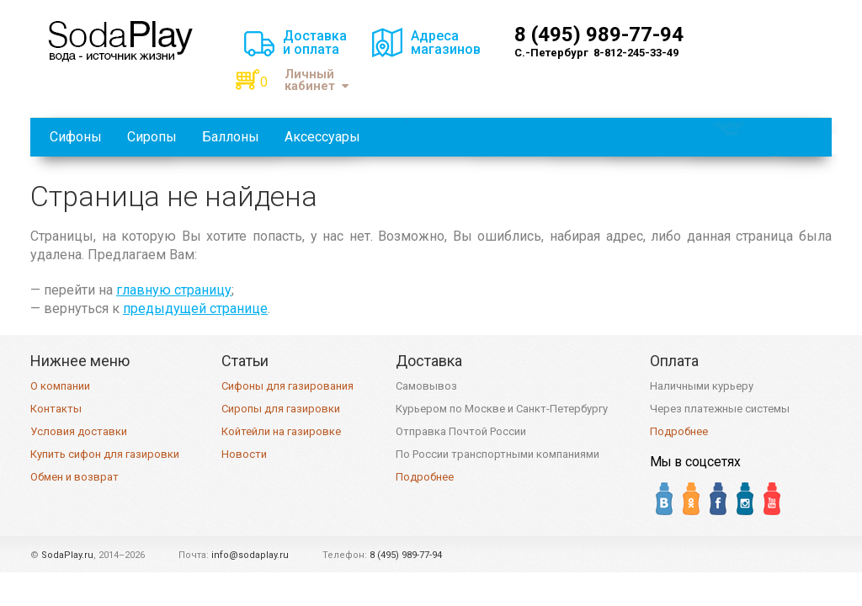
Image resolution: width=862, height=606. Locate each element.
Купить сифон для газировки (104, 454)
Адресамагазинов (446, 42)
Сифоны (76, 137)
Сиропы (152, 137)
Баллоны (230, 137)
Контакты (56, 408)
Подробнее (425, 476)
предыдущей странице (195, 308)
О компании (60, 386)
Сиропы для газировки (280, 408)
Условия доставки (78, 431)
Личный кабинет (317, 80)
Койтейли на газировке (281, 431)
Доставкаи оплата (315, 42)
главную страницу (173, 290)
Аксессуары (322, 137)
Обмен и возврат (74, 476)
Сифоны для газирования (287, 386)
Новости (244, 454)
